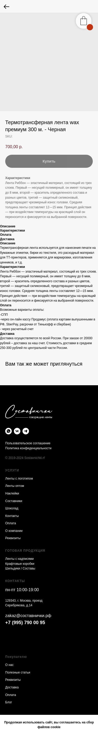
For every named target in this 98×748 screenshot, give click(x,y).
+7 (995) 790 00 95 (25, 622)
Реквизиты (13, 538)
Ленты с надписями (19, 559)
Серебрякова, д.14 (18, 605)
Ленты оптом (14, 486)
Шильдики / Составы (20, 568)
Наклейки (12, 493)
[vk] (17, 431)
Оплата (10, 523)
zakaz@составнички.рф (28, 615)
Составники (13, 501)
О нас (9, 665)
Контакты (12, 516)
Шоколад (11, 508)
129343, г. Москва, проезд (23, 600)
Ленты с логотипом (19, 478)
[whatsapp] (8, 431)
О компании (13, 531)
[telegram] (25, 431)
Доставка (12, 687)
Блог (8, 702)
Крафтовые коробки (19, 564)
